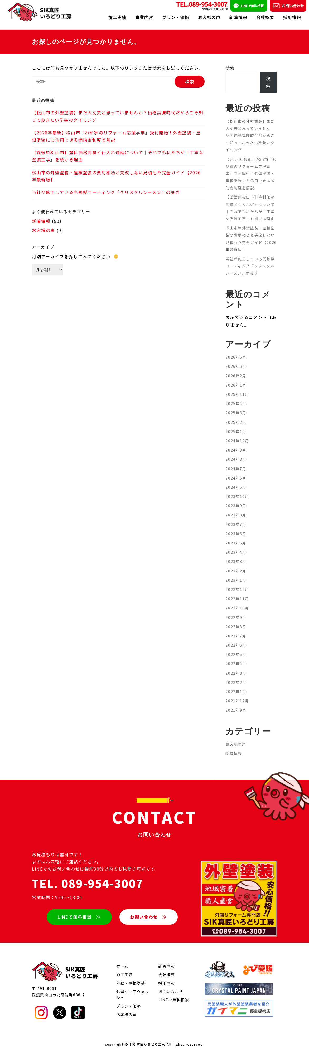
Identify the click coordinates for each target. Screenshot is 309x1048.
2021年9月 (235, 704)
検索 (230, 62)
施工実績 (117, 17)
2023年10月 (237, 491)
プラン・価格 (175, 17)
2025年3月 (235, 407)
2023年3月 (235, 555)
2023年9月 (235, 500)
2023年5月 (235, 537)
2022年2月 (235, 676)
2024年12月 (237, 435)
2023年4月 (235, 546)
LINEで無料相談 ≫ (79, 911)
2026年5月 (235, 360)
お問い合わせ (170, 985)
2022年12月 (237, 583)
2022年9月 (235, 611)
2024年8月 (235, 453)
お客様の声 (209, 17)
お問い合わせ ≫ (148, 911)
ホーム (122, 960)
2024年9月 (235, 444)
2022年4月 (235, 658)
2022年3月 (235, 667)
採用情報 (292, 17)
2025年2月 (235, 416)
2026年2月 (235, 370)
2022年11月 (237, 593)
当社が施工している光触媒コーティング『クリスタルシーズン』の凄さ (106, 187)
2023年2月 (235, 565)
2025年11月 (237, 388)
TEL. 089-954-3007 (87, 878)
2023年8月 (235, 509)
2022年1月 (235, 686)
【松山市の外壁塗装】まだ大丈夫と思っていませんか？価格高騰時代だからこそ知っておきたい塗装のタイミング (250, 130)
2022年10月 (237, 602)
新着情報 (238, 17)
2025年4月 (235, 398)
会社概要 (265, 17)
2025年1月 (235, 426)
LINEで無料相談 (173, 994)
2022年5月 (235, 648)
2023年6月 (235, 528)
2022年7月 (235, 630)
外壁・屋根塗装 (130, 977)
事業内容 (144, 17)
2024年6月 (235, 472)
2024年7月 (235, 463)
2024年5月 (235, 481)
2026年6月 (235, 351)
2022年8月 (235, 621)
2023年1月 (235, 574)
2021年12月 (237, 695)
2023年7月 (235, 518)
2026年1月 (235, 379)
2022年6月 (235, 639)
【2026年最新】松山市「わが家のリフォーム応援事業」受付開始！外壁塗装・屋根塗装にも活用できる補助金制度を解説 (251, 168)
